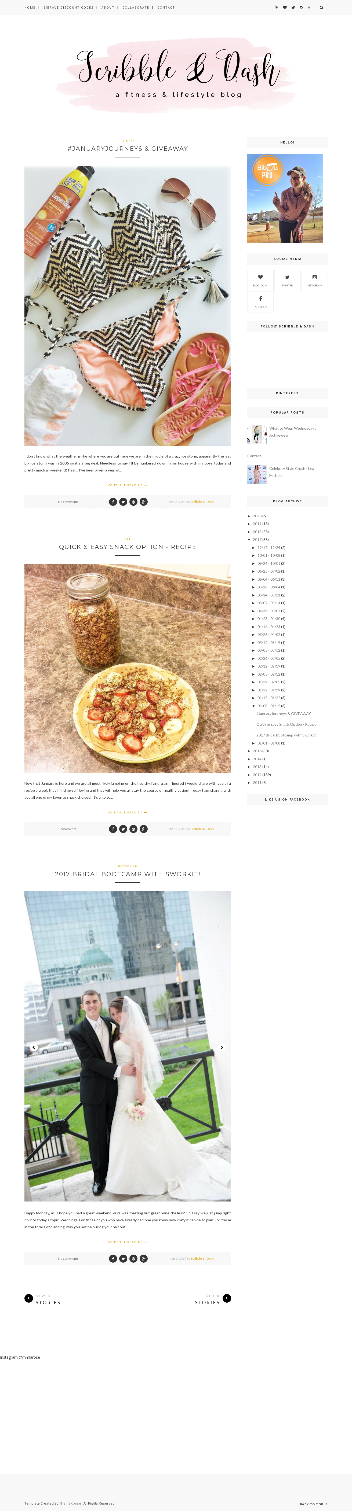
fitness (128, 140)
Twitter (287, 280)
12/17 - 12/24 (268, 547)
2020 (257, 516)
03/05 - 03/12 (268, 650)
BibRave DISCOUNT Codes (68, 7)
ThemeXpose (70, 1503)
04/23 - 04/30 (268, 618)
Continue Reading (127, 485)
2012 (257, 774)
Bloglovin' (260, 280)
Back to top (314, 1504)
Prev (34, 1047)
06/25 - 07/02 (268, 571)
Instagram (314, 280)
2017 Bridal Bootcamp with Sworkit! (128, 874)
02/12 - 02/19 (268, 666)
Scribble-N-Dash (202, 502)
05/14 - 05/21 (268, 595)
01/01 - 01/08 (268, 743)
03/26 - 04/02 (268, 634)
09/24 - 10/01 (268, 563)
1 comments (67, 829)
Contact (166, 7)
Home (29, 7)
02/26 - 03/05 (268, 658)
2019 (257, 523)
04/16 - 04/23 (268, 626)
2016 (257, 751)
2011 (257, 782)
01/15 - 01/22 (268, 697)
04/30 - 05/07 (268, 611)
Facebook (260, 301)
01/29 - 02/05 (268, 682)
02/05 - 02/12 (268, 674)
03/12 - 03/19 (268, 642)
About (107, 7)
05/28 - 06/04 (268, 587)
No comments (68, 502)
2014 (257, 759)
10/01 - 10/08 (268, 555)
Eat (128, 539)
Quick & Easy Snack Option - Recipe (128, 547)
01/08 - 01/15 (268, 705)
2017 (257, 539)
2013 (257, 766)
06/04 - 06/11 (268, 579)
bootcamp (127, 866)
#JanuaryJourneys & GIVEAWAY (127, 148)
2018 (257, 531)
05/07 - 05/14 (268, 602)
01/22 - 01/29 (268, 690)
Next (222, 1047)
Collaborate (135, 7)
